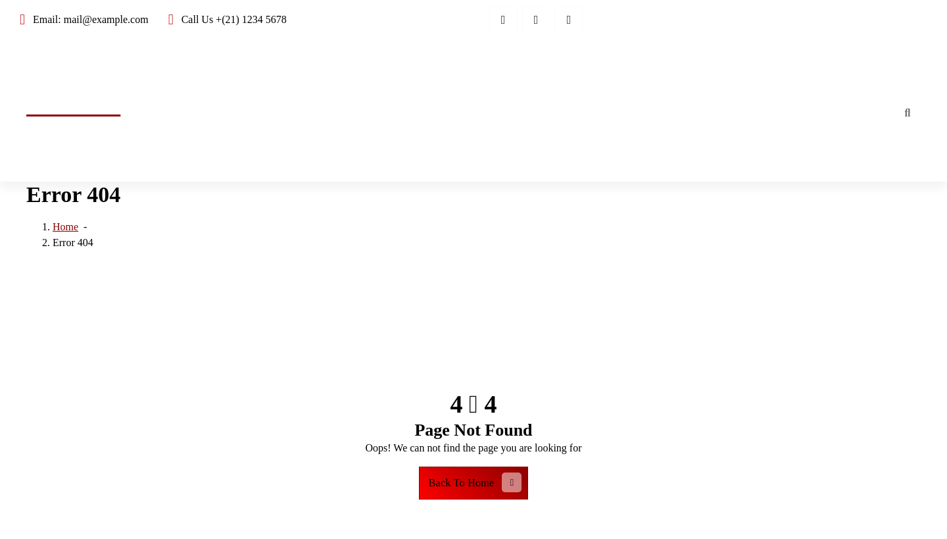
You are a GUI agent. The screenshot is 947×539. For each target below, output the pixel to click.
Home (864, 112)
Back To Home (475, 482)
